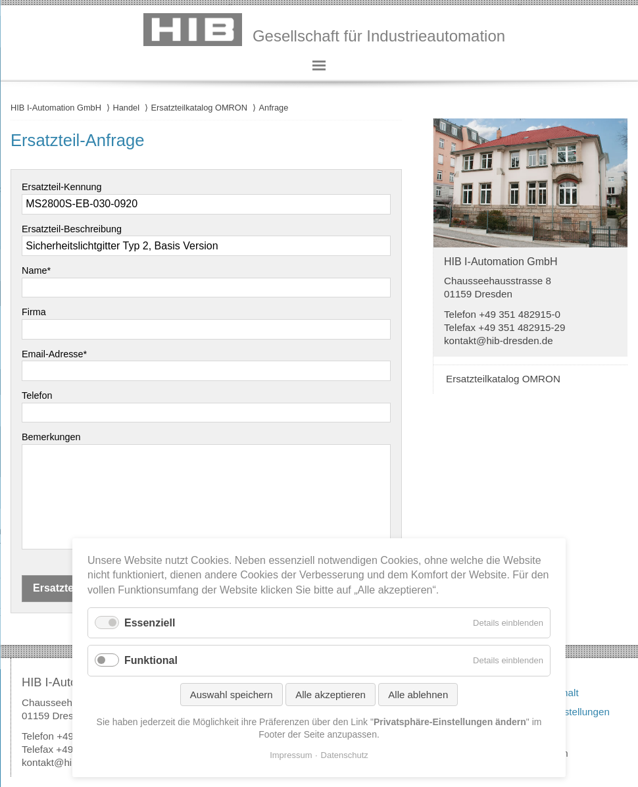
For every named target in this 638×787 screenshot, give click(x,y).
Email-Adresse (54, 354)
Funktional (151, 660)
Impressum (291, 755)
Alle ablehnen (418, 694)
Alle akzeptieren (330, 694)
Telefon (37, 395)
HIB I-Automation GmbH (56, 108)
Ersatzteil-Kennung (62, 187)
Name (36, 270)
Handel (125, 108)
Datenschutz (344, 755)
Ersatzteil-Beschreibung (72, 229)
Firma (34, 312)
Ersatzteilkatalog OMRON (199, 108)
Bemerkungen (51, 437)
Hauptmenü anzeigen (319, 66)
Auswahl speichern (231, 694)
